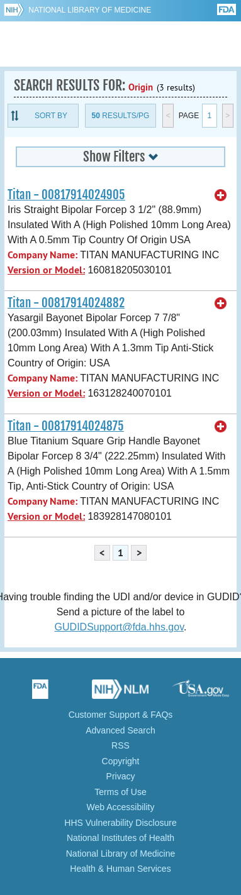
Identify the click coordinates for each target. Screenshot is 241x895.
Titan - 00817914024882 (66, 302)
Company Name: (42, 254)
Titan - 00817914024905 (66, 194)
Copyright (121, 761)
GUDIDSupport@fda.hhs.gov (119, 627)
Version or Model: (46, 270)
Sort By (51, 115)
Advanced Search (120, 730)
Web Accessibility (121, 807)
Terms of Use (120, 792)
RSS (120, 745)
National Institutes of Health (120, 838)
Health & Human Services (120, 869)
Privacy (120, 776)
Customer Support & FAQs (121, 715)
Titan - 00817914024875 (66, 426)
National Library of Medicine (89, 10)
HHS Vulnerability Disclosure (120, 823)
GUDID (120, 44)
